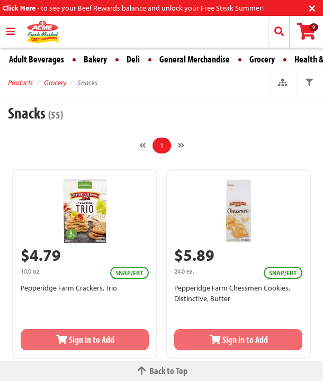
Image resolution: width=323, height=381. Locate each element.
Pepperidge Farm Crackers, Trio (69, 288)
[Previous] (142, 145)
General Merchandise (194, 59)
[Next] (181, 145)
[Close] (312, 7)
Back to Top (161, 371)
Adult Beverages (36, 59)
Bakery (95, 59)
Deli (133, 59)
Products (20, 82)
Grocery (262, 59)
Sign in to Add (84, 339)
